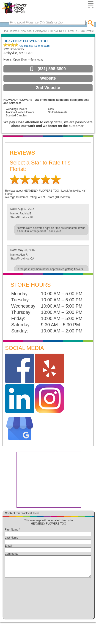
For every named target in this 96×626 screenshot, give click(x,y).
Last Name (11, 537)
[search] (90, 23)
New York (26, 31)
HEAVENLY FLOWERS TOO (25, 41)
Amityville (41, 31)
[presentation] (48, 599)
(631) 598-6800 (52, 68)
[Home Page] (14, 14)
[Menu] (91, 4)
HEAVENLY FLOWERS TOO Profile (72, 31)
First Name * (12, 529)
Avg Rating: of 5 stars (33, 45)
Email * (9, 545)
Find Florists (10, 31)
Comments (11, 553)
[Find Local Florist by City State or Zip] (47, 22)
